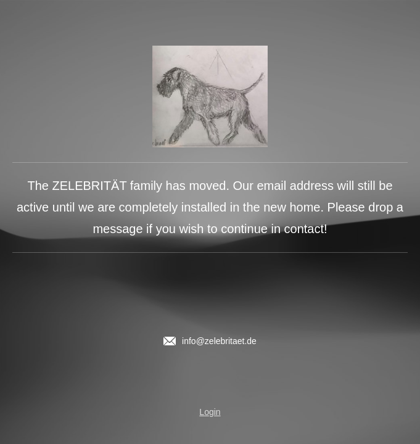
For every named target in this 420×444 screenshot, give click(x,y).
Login (209, 412)
